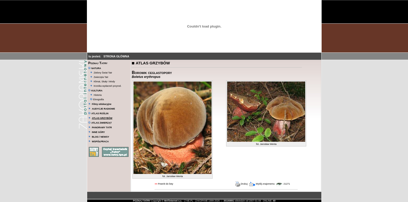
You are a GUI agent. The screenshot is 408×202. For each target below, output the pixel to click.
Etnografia (97, 99)
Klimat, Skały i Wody (104, 81)
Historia (98, 95)
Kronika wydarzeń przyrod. (108, 86)
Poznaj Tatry (97, 63)
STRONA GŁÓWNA (116, 56)
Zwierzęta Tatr (101, 77)
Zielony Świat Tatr (103, 72)
